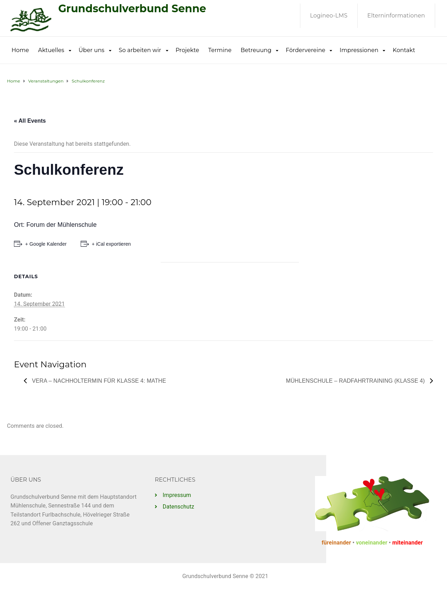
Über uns (91, 50)
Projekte (187, 50)
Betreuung (256, 50)
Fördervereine (305, 50)
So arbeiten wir (140, 50)
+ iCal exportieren (111, 244)
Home (20, 50)
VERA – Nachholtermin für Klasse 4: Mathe (98, 381)
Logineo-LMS (328, 15)
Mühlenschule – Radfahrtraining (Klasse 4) (356, 381)
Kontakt (404, 50)
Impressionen (359, 50)
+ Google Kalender (46, 244)
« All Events (30, 121)
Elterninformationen (396, 15)
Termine (220, 50)
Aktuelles (51, 50)
